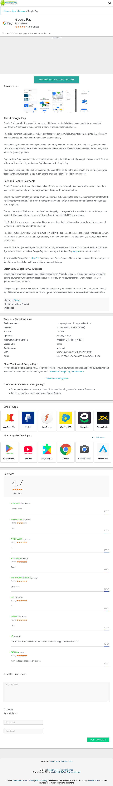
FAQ (70, 761)
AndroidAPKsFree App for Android (65, 772)
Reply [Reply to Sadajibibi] (106, 511)
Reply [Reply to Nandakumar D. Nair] (106, 589)
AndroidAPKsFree (19, 781)
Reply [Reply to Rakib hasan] (106, 531)
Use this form (93, 781)
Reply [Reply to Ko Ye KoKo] (106, 570)
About (31, 781)
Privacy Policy (41, 781)
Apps (13, 11)
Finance (21, 11)
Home (7, 11)
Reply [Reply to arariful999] (106, 550)
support (76, 251)
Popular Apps (53, 770)
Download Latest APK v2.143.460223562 (56, 80)
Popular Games (66, 770)
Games (65, 761)
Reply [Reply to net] (106, 608)
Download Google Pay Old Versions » (67, 371)
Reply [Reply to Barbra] (106, 663)
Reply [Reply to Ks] (106, 644)
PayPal (35, 258)
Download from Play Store (56, 378)
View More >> (98, 437)
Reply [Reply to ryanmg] (106, 628)
